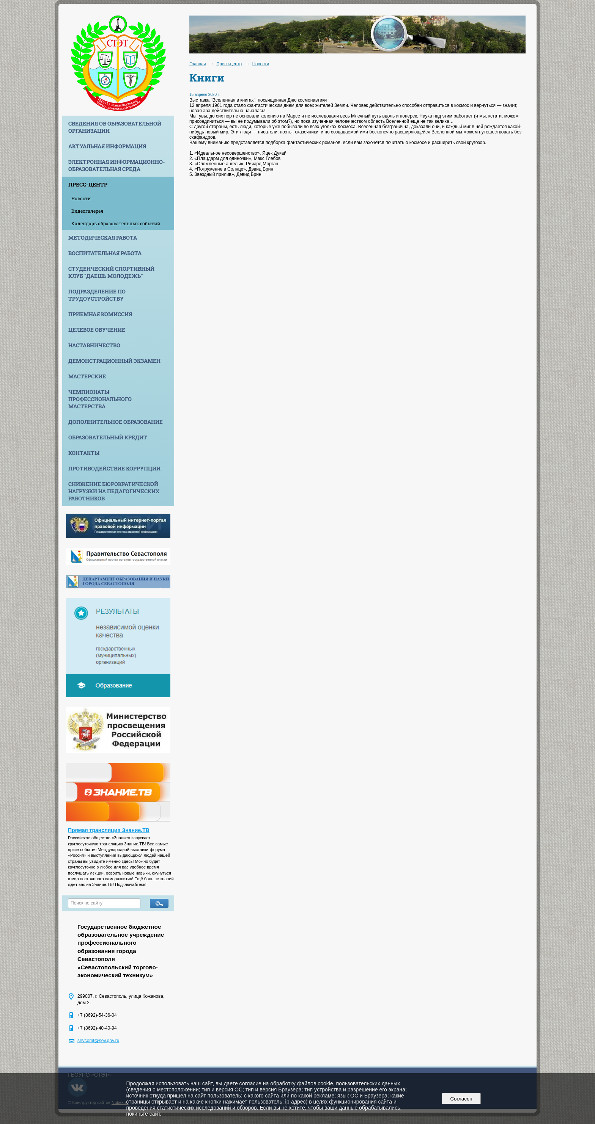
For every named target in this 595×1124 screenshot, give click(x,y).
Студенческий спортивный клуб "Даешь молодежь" (111, 272)
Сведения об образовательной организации (114, 127)
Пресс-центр (87, 184)
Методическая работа (102, 237)
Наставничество (94, 345)
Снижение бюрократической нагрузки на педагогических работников (113, 491)
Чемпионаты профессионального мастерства (100, 399)
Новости (81, 198)
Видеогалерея (87, 211)
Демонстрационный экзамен (114, 360)
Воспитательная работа (105, 253)
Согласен (461, 1099)
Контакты (83, 452)
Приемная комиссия (100, 314)
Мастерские (87, 376)
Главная (197, 63)
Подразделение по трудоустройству (97, 295)
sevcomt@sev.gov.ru (98, 1040)
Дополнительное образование (115, 421)
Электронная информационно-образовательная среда (116, 165)
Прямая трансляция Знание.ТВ (109, 830)
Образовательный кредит (107, 437)
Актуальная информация (107, 146)
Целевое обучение (96, 329)
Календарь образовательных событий (115, 223)
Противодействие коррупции (114, 468)
